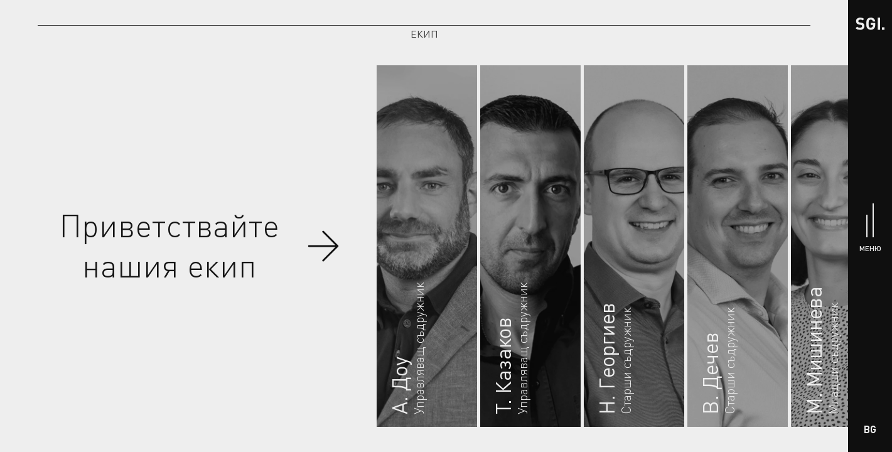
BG (870, 429)
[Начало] (870, 23)
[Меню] (870, 226)
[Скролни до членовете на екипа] (323, 246)
